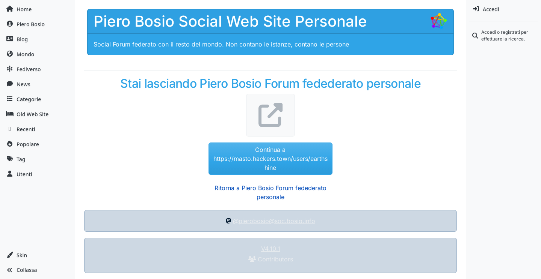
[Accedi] (503, 9)
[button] (37, 255)
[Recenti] (37, 129)
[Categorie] (37, 99)
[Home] (37, 9)
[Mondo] (37, 54)
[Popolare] (37, 144)
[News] (37, 84)
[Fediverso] (37, 69)
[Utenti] (37, 174)
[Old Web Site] (37, 114)
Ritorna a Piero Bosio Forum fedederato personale (270, 192)
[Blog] (37, 39)
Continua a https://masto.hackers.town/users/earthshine (270, 158)
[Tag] (37, 159)
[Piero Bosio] (37, 24)
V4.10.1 (270, 248)
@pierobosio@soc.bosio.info (274, 221)
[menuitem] (503, 9)
